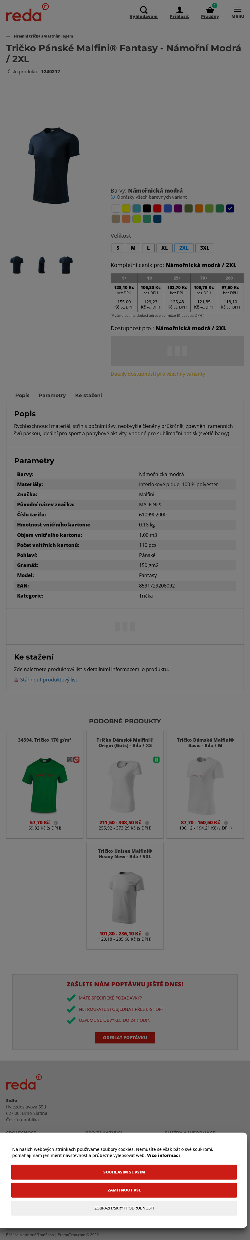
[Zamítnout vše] (124, 1190)
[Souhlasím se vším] (124, 1172)
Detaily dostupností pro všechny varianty (158, 374)
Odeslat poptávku (125, 1037)
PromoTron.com (71, 1234)
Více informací (163, 1155)
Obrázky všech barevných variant (152, 197)
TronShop (45, 1234)
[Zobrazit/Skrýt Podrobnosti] (124, 1208)
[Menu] (234, 12)
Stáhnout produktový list (48, 680)
